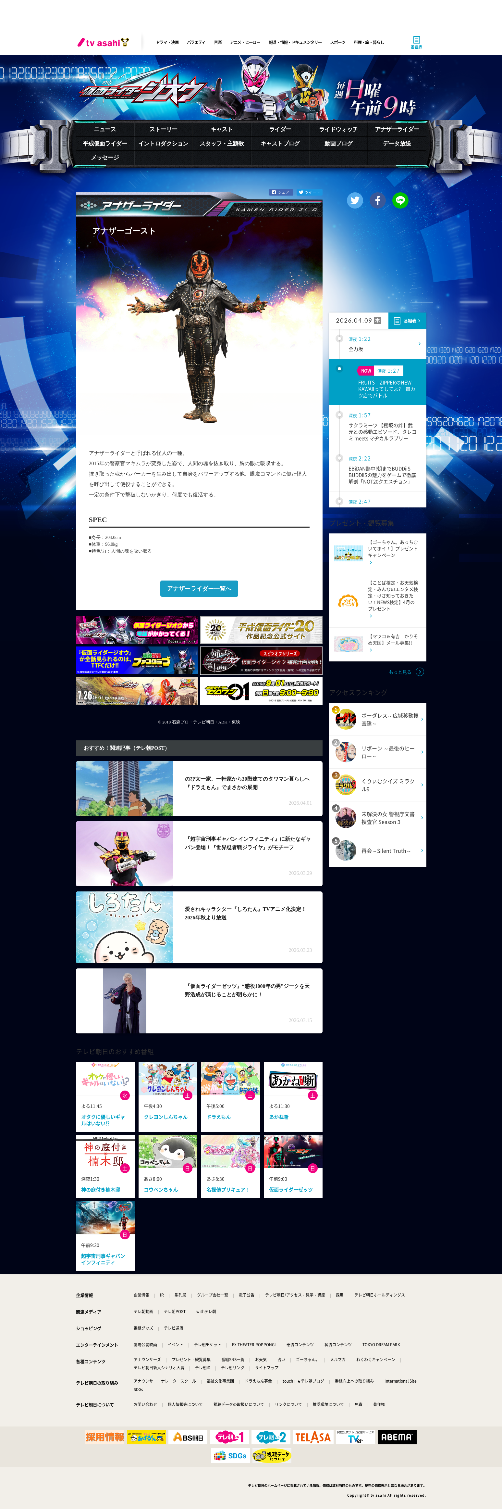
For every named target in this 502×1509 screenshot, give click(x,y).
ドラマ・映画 (167, 42)
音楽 (217, 42)
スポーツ (337, 42)
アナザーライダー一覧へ (199, 588)
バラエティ (196, 42)
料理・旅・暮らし (369, 42)
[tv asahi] (104, 42)
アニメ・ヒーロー (245, 42)
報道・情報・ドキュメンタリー (295, 42)
